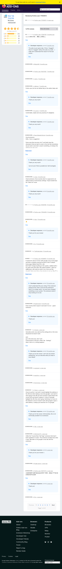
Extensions (5, 10)
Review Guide (20, 551)
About (18, 525)
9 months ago (41, 177)
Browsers (48, 525)
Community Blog (21, 542)
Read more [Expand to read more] (29, 150)
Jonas (35, 177)
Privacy (4, 556)
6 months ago (43, 64)
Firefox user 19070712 (40, 471)
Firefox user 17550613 (40, 20)
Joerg (35, 79)
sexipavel (36, 368)
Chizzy (36, 390)
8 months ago (49, 135)
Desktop (33, 525)
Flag (27, 40)
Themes (12, 10)
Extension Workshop (23, 533)
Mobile (32, 528)
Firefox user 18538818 (40, 258)
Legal (16, 556)
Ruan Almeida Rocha (39, 135)
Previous (31, 505)
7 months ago (50, 71)
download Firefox (41, 2)
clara (35, 219)
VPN (46, 528)
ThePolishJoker (38, 251)
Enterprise (33, 531)
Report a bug (20, 548)
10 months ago (51, 204)
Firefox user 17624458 (40, 212)
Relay (46, 531)
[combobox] (50, 9)
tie (35, 244)
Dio (35, 497)
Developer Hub (21, 536)
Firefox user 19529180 (40, 204)
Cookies (10, 556)
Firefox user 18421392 (40, 71)
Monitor (47, 534)
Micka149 (36, 64)
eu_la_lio (36, 110)
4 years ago (50, 20)
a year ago (41, 330)
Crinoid (36, 330)
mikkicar (36, 86)
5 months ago (50, 34)
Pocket (47, 537)
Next (53, 505)
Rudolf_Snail (37, 303)
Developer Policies (22, 539)
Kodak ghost (37, 463)
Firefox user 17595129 (40, 34)
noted (17, 560)
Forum (18, 545)
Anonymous (37, 382)
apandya (36, 375)
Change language (49, 560)
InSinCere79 (37, 434)
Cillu (35, 426)
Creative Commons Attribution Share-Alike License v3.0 (17, 562)
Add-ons (19, 521)
